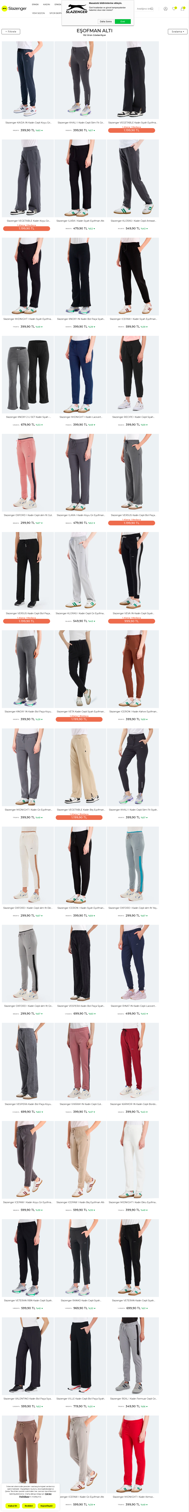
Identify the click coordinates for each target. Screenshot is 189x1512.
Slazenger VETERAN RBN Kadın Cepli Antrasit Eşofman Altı (117, 1093)
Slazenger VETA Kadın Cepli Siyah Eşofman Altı (164, 470)
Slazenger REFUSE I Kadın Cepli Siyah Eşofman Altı (24, 1271)
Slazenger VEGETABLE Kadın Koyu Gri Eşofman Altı (164, 113)
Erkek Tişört (9, 1460)
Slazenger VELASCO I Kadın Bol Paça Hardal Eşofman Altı (24, 1360)
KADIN (46, 4)
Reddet (29, 1506)
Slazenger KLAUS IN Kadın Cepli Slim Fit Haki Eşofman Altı (118, 1360)
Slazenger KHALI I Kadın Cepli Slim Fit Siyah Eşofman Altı (164, 559)
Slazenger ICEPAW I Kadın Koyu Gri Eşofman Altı (71, 826)
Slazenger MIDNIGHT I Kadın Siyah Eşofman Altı (117, 202)
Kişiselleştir (47, 1506)
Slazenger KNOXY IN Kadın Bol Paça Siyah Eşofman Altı (164, 202)
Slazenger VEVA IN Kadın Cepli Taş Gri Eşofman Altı (71, 1093)
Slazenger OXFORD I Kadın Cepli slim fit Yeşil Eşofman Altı (117, 648)
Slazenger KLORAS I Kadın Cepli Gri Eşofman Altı (24, 470)
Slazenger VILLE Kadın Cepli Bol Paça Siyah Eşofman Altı (24, 1004)
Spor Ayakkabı (10, 1439)
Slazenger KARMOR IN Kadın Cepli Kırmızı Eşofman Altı (164, 1271)
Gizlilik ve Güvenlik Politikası (42, 1446)
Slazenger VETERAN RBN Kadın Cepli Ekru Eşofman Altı (164, 1093)
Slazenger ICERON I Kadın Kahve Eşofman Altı (25, 559)
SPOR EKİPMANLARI (59, 13)
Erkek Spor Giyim (11, 1455)
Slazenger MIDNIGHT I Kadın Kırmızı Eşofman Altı (25, 1093)
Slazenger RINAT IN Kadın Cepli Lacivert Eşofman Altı (71, 737)
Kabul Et (12, 1506)
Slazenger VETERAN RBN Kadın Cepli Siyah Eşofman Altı (24, 915)
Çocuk (6, 1482)
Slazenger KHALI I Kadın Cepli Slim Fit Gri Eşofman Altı (71, 113)
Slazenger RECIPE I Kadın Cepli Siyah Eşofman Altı (164, 291)
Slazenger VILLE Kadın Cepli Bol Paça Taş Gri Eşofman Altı (117, 1271)
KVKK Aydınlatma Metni (45, 1439)
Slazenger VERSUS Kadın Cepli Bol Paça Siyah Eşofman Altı (164, 381)
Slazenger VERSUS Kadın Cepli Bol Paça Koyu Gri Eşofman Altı (118, 381)
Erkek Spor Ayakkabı (13, 1445)
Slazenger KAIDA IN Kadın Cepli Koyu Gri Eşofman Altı (24, 113)
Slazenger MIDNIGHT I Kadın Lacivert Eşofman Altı (117, 291)
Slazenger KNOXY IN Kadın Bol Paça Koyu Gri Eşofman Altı (118, 470)
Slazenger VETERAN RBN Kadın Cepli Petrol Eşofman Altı (24, 1182)
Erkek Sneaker (10, 1450)
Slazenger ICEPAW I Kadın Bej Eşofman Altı (117, 826)
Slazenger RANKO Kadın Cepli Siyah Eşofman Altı (71, 915)
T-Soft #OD (103, 1507)
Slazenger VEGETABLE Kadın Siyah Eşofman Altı (117, 113)
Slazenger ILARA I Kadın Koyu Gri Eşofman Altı (71, 381)
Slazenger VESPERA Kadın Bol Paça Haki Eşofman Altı (117, 1182)
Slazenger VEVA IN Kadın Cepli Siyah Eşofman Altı (71, 470)
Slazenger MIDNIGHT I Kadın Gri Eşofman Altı (71, 559)
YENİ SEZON (38, 13)
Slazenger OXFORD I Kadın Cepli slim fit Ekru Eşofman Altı (24, 648)
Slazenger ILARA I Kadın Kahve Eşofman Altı (118, 1004)
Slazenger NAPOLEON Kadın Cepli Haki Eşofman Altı (164, 1182)
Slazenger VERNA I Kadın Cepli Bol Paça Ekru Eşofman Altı (71, 1360)
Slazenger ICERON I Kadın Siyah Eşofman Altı (71, 648)
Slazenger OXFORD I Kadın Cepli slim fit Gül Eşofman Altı (24, 381)
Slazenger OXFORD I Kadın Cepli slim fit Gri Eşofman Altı (164, 648)
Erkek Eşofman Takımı (14, 1466)
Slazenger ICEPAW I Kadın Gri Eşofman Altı (164, 1004)
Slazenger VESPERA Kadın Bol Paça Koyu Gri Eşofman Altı (117, 737)
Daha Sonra (106, 21)
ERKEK (35, 4)
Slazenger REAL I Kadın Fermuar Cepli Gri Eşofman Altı (71, 1004)
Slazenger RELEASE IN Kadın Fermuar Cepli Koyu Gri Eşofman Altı (71, 1271)
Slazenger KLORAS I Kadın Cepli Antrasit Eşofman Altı (71, 202)
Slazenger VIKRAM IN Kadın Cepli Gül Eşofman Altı (164, 737)
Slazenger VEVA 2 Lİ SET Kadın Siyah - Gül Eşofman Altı (164, 1360)
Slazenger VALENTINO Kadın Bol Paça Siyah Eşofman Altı (164, 915)
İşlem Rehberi (40, 1482)
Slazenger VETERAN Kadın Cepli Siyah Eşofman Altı (118, 915)
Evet (122, 21)
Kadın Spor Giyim (11, 1476)
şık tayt (149, 1412)
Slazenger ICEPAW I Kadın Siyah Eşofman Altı (24, 291)
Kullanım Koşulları (42, 1469)
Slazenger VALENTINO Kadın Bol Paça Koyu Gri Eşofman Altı (71, 1182)
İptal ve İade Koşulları (43, 1458)
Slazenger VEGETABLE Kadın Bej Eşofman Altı (118, 559)
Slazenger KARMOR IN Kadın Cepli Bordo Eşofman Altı (25, 826)
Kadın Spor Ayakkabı (13, 1471)
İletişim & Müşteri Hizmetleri (41, 1475)
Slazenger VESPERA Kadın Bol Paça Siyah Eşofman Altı (25, 737)
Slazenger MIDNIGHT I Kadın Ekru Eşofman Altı (164, 826)
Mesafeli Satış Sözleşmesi (45, 1453)
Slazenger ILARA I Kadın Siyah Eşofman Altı (24, 202)
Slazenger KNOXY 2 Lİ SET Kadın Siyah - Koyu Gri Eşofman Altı (71, 291)
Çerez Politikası (40, 1463)
